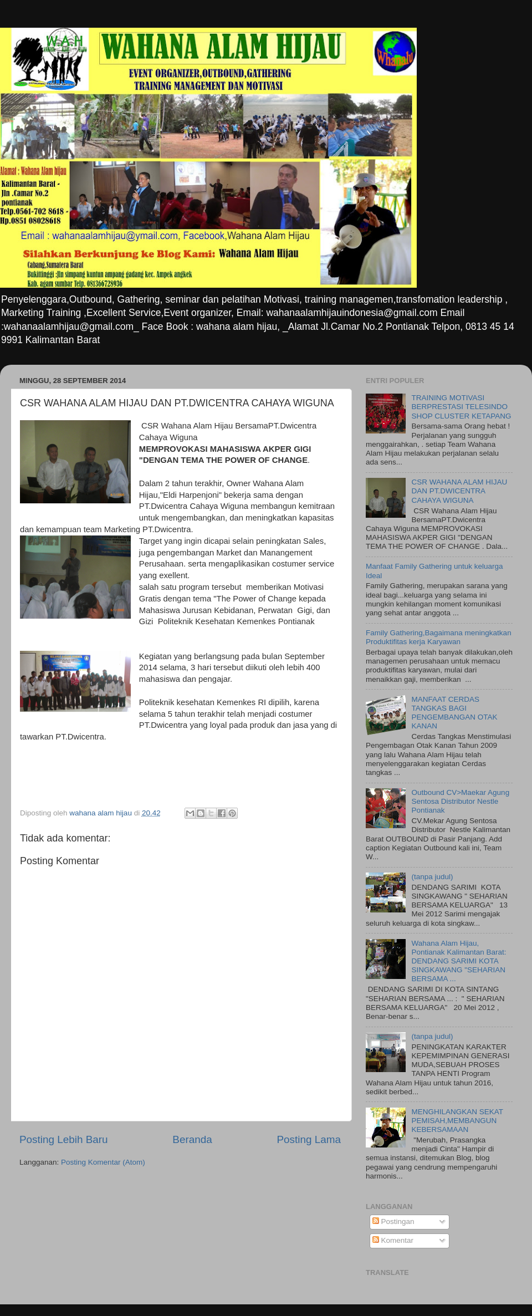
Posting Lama (309, 1139)
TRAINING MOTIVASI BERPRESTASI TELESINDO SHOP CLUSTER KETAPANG (461, 407)
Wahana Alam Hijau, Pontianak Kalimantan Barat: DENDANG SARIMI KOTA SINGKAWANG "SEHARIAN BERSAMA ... (458, 961)
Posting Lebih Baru (63, 1139)
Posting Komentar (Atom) (103, 1162)
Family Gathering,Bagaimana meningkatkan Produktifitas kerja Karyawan (438, 637)
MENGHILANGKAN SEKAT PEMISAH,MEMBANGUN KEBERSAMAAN (457, 1121)
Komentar (392, 1240)
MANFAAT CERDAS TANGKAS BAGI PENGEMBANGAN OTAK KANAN (454, 713)
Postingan (393, 1221)
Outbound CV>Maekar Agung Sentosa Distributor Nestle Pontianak (460, 801)
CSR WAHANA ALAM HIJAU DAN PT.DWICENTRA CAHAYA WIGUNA (459, 491)
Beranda (192, 1139)
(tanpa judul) (432, 877)
